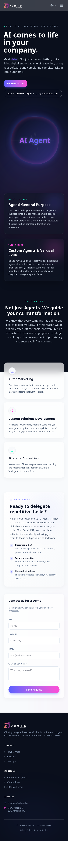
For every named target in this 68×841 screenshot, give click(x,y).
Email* (11, 649)
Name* (11, 619)
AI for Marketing (13, 786)
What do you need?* (17, 664)
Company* (13, 634)
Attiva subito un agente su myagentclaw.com (32, 93)
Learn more (15, 83)
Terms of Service (41, 830)
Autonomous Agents (15, 777)
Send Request (34, 689)
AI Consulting (12, 782)
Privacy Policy (26, 830)
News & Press (12, 751)
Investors (10, 756)
